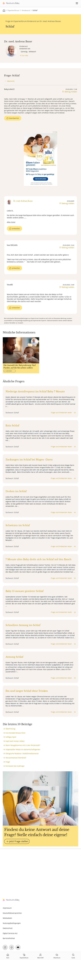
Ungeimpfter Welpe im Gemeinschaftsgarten (23, 749)
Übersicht (10, 81)
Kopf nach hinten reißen (15, 741)
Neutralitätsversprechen (12, 913)
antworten (16, 228)
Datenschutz (7, 928)
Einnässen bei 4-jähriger (15, 766)
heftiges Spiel (11, 737)
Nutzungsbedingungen (12, 923)
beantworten (14, 118)
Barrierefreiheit (9, 938)
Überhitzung (10, 729)
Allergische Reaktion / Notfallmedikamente (22, 753)
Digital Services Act (10, 933)
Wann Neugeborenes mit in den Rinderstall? (23, 745)
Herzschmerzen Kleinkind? (16, 758)
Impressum (7, 908)
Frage (8, 762)
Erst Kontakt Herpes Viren (15, 733)
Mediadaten (7, 918)
